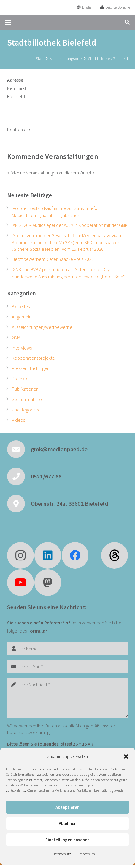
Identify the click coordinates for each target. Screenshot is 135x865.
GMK (16, 337)
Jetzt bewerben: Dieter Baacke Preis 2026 (53, 259)
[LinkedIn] (47, 555)
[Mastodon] (47, 582)
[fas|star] (114, 555)
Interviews (22, 348)
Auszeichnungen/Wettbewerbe (42, 327)
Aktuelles (21, 306)
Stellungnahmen (28, 399)
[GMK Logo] (26, 7)
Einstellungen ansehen (67, 840)
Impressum (87, 854)
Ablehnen (68, 823)
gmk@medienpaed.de (59, 449)
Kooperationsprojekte (33, 358)
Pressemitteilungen (31, 368)
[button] (126, 756)
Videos (18, 420)
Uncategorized (26, 410)
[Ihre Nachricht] (67, 697)
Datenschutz (62, 854)
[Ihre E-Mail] (67, 666)
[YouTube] (20, 582)
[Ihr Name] (67, 648)
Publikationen (25, 389)
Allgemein (21, 317)
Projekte (20, 378)
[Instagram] (20, 555)
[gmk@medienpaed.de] (19, 449)
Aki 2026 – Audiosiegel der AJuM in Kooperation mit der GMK (70, 225)
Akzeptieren (67, 807)
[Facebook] (75, 555)
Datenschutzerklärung (28, 732)
